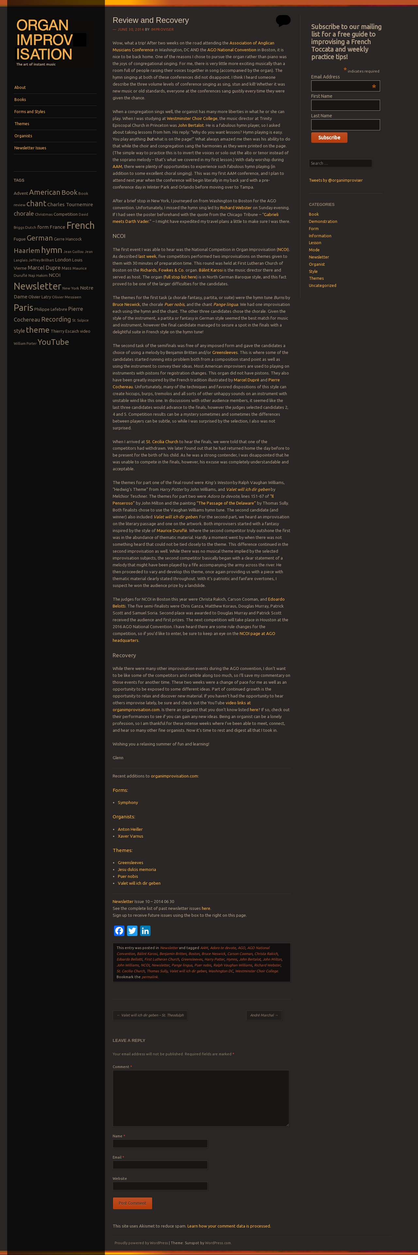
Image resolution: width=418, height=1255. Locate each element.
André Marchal (264, 1015)
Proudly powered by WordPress (141, 1243)
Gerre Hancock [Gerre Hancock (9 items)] (68, 239)
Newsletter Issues (30, 148)
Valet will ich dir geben (248, 489)
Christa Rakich (266, 954)
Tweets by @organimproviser (336, 180)
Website (120, 1178)
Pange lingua (225, 304)
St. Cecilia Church (162, 441)
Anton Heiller (130, 829)
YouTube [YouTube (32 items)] (53, 341)
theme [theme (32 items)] (38, 329)
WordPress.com (218, 1243)
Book (314, 214)
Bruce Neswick (126, 304)
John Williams (128, 965)
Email (118, 1157)
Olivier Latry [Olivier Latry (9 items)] (39, 296)
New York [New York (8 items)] (70, 288)
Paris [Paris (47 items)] (23, 307)
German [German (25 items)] (40, 238)
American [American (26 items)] (44, 192)
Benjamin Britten (172, 954)
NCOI (283, 249)
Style (313, 271)
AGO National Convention (231, 49)
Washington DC (220, 971)
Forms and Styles (29, 111)
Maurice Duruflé (172, 530)
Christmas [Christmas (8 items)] (44, 214)
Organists (23, 136)
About (20, 87)
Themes (21, 124)
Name (119, 1136)
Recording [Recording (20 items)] (56, 319)
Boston (194, 954)
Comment (122, 1067)
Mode (314, 250)
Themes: (123, 850)
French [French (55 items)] (80, 225)
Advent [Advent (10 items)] (21, 193)
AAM (117, 166)
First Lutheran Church (161, 959)
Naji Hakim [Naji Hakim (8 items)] (38, 275)
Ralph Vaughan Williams (232, 965)
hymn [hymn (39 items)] (51, 250)
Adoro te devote (223, 948)
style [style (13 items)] (19, 331)
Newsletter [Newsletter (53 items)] (37, 286)
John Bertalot (191, 125)
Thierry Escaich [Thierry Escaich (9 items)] (65, 331)
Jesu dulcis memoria (137, 869)
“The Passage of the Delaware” (226, 503)
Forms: (120, 790)
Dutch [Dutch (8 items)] (30, 227)
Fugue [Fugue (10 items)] (20, 239)
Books (20, 99)
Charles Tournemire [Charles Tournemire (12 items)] (70, 204)
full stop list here (180, 277)
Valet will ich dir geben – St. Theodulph (150, 1015)
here (254, 709)
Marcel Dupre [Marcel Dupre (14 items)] (44, 267)
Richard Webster (236, 207)
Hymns (231, 959)
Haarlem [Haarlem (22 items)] (27, 250)
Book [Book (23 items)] (69, 192)
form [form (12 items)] (43, 227)
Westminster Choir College (192, 118)
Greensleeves (225, 352)
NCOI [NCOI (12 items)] (54, 275)
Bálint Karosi (211, 270)
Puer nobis (174, 304)
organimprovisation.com (174, 776)
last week (147, 256)
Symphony (128, 802)
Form (314, 228)
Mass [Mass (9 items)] (67, 268)
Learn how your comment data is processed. (229, 1226)
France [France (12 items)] (57, 227)
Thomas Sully (157, 971)
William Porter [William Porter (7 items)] (25, 343)
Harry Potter (214, 959)
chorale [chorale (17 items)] (24, 213)
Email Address (343, 76)
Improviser (162, 29)
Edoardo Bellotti (129, 959)
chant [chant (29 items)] (36, 203)
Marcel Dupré (246, 379)
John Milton (272, 959)
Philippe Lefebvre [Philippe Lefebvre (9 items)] (50, 309)
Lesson (315, 243)
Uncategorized (322, 285)
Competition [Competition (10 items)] (66, 214)
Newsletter (123, 901)
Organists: (124, 816)
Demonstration (323, 221)
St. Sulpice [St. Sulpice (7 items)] (80, 320)
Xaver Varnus (130, 836)
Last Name (321, 115)
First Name (321, 96)
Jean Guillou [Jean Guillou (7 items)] (73, 252)
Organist (317, 264)
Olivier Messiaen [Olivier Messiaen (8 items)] (66, 297)
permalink (150, 977)
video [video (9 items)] (85, 331)
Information (320, 236)
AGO (241, 948)
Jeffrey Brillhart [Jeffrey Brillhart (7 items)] (41, 260)
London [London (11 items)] (63, 259)
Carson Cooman (239, 954)
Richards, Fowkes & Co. (162, 270)
